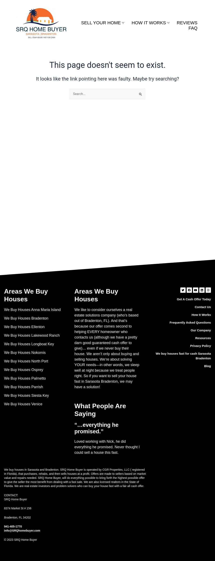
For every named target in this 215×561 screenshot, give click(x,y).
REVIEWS (187, 22)
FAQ (192, 28)
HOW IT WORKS (150, 22)
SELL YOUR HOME (102, 22)
